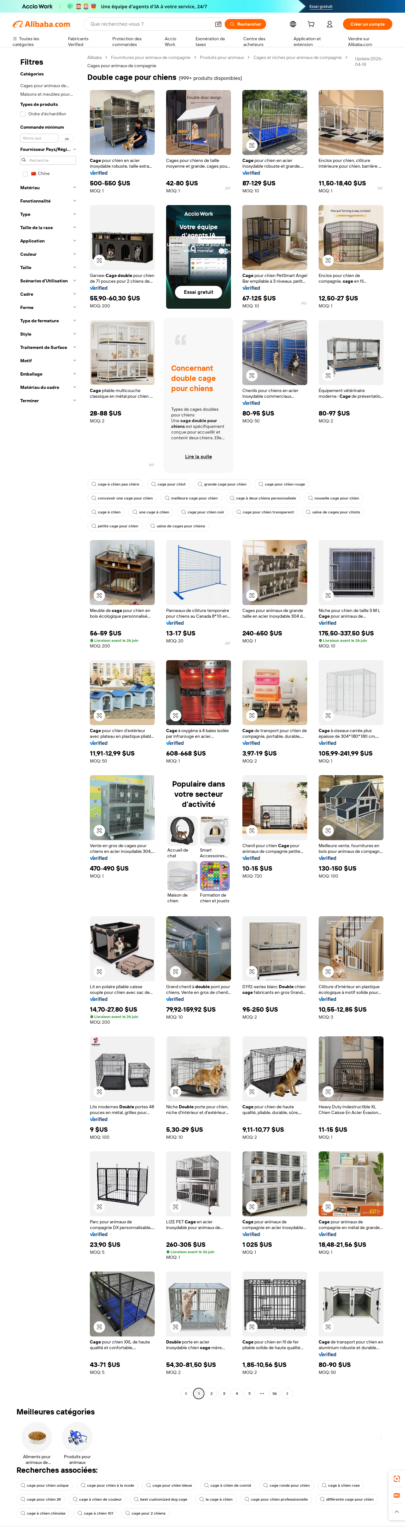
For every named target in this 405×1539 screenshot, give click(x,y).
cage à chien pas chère (115, 484)
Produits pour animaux (222, 57)
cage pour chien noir (202, 512)
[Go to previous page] (186, 1393)
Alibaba (94, 57)
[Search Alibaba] (149, 24)
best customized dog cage (160, 1499)
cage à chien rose (341, 1485)
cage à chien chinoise (43, 1513)
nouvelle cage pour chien (333, 498)
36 (274, 1393)
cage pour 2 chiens (145, 1513)
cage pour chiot (168, 484)
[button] (218, 24)
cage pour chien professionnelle (276, 1499)
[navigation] (48, 726)
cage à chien (106, 512)
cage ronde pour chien (286, 1485)
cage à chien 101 (95, 1513)
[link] (397, 1479)
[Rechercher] (245, 24)
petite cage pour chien (114, 526)
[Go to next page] (287, 1393)
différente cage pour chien (347, 1499)
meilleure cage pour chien (191, 498)
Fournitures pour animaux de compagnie (150, 57)
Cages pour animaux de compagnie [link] (121, 65)
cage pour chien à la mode (107, 1485)
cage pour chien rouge (282, 484)
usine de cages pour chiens (177, 526)
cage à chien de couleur (97, 1499)
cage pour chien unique (45, 1485)
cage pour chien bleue (169, 1485)
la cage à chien (216, 1499)
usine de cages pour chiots (333, 512)
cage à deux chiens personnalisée (263, 498)
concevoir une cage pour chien (122, 498)
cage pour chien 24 (41, 1499)
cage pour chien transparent (265, 512)
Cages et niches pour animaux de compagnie (297, 57)
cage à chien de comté (227, 1485)
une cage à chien (151, 512)
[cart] (312, 25)
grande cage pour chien (222, 484)
